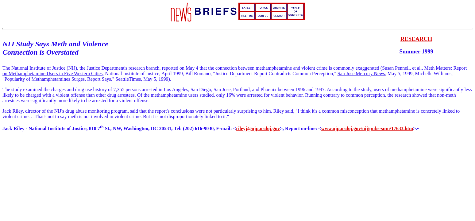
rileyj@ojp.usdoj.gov (258, 128)
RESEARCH (416, 39)
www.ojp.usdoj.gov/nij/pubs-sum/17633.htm (367, 128)
